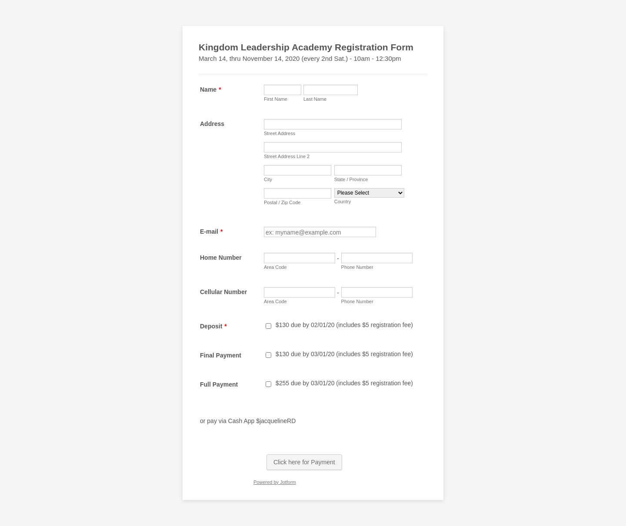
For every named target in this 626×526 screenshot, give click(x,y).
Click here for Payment (304, 462)
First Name (275, 99)
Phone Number (357, 267)
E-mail (211, 231)
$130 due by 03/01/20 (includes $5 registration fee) (344, 354)
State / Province (351, 179)
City (268, 179)
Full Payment (219, 384)
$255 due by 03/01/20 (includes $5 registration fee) (344, 383)
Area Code (275, 267)
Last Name (314, 99)
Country (342, 201)
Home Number (221, 257)
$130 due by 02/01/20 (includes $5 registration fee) (344, 324)
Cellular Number (223, 291)
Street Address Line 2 (287, 156)
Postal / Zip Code (282, 202)
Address (212, 123)
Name (210, 89)
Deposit (213, 326)
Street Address (279, 133)
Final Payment (220, 355)
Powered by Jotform (274, 482)
